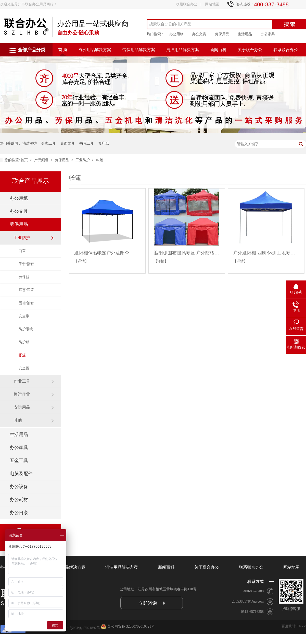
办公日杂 (19, 512)
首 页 (62, 50)
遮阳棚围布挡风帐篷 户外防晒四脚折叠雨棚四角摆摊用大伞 (187, 252)
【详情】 (81, 261)
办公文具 (199, 34)
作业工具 (22, 381)
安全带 (24, 316)
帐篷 (99, 160)
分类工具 (48, 143)
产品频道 (41, 160)
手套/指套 (26, 264)
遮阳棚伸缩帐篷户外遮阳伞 (101, 252)
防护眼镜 (26, 329)
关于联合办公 (250, 50)
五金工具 (19, 460)
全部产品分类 (31, 49)
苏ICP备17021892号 (85, 628)
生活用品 (245, 34)
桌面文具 (67, 143)
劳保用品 (222, 34)
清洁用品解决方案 (182, 50)
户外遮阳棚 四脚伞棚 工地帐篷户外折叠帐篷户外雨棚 (266, 252)
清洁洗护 (29, 143)
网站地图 (212, 4)
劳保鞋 (24, 277)
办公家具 (268, 34)
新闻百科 (218, 50)
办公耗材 (19, 499)
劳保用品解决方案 (138, 50)
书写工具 (86, 143)
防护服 (24, 342)
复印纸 (103, 143)
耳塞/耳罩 (26, 290)
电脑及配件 (21, 473)
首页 (25, 160)
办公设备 (19, 486)
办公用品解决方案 (95, 50)
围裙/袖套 (26, 303)
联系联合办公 (285, 50)
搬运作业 (22, 394)
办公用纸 (176, 34)
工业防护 (83, 160)
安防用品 (22, 407)
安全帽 (24, 368)
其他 (18, 420)
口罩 (22, 251)
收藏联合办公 (186, 4)
